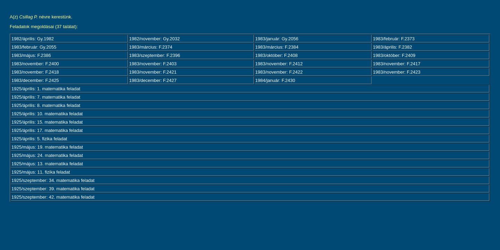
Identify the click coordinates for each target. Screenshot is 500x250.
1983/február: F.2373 (394, 38)
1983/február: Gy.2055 (33, 47)
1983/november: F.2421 (153, 72)
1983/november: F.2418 (35, 72)
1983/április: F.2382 (392, 47)
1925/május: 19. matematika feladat (47, 147)
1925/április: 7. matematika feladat (45, 97)
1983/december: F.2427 (153, 80)
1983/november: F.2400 (35, 63)
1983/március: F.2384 (276, 47)
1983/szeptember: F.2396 (154, 55)
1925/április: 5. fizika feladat (39, 138)
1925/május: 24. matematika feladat (47, 155)
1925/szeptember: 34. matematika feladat (52, 180)
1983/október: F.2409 (394, 55)
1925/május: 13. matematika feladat (47, 163)
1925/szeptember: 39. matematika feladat (52, 188)
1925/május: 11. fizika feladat (40, 172)
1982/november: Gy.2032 (154, 38)
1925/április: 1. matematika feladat (45, 88)
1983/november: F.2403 (153, 63)
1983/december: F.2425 (35, 80)
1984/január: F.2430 (275, 80)
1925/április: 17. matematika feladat (47, 130)
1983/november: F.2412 (279, 63)
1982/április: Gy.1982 (32, 38)
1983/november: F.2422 (279, 72)
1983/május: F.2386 (31, 55)
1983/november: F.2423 (396, 72)
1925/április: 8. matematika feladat (45, 105)
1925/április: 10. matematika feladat (47, 113)
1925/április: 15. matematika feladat (47, 122)
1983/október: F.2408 (276, 55)
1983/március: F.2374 (150, 47)
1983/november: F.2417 (396, 63)
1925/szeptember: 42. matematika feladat (52, 197)
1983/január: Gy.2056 (276, 38)
